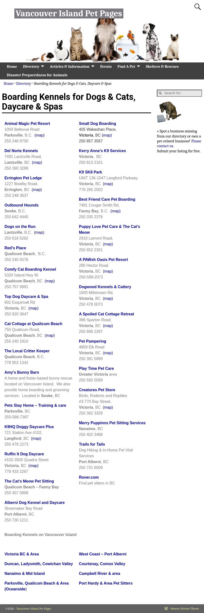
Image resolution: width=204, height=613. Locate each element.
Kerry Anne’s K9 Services (102, 151)
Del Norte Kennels (21, 151)
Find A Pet (126, 66)
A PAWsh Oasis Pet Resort (103, 260)
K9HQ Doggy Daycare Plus (29, 427)
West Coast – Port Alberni (103, 554)
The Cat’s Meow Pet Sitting (29, 481)
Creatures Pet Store (97, 390)
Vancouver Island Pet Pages (69, 13)
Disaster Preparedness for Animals (37, 75)
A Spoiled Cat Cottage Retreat (106, 314)
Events (105, 66)
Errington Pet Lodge (23, 178)
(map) (39, 135)
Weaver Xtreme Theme (184, 608)
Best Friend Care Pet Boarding (107, 199)
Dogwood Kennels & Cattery (105, 287)
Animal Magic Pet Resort (27, 123)
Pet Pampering (92, 341)
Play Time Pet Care (96, 368)
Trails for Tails (92, 444)
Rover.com (89, 477)
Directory (31, 66)
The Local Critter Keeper (27, 351)
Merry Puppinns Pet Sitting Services (112, 423)
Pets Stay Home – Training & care (35, 405)
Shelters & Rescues (162, 66)
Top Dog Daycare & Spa (26, 296)
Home (12, 66)
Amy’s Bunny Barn (21, 372)
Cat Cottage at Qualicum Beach (33, 324)
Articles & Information (70, 66)
